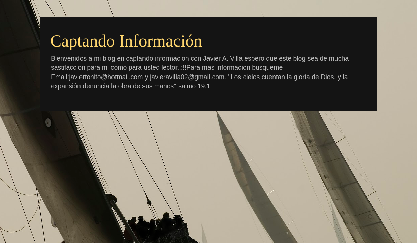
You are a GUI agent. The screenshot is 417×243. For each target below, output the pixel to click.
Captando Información (126, 40)
